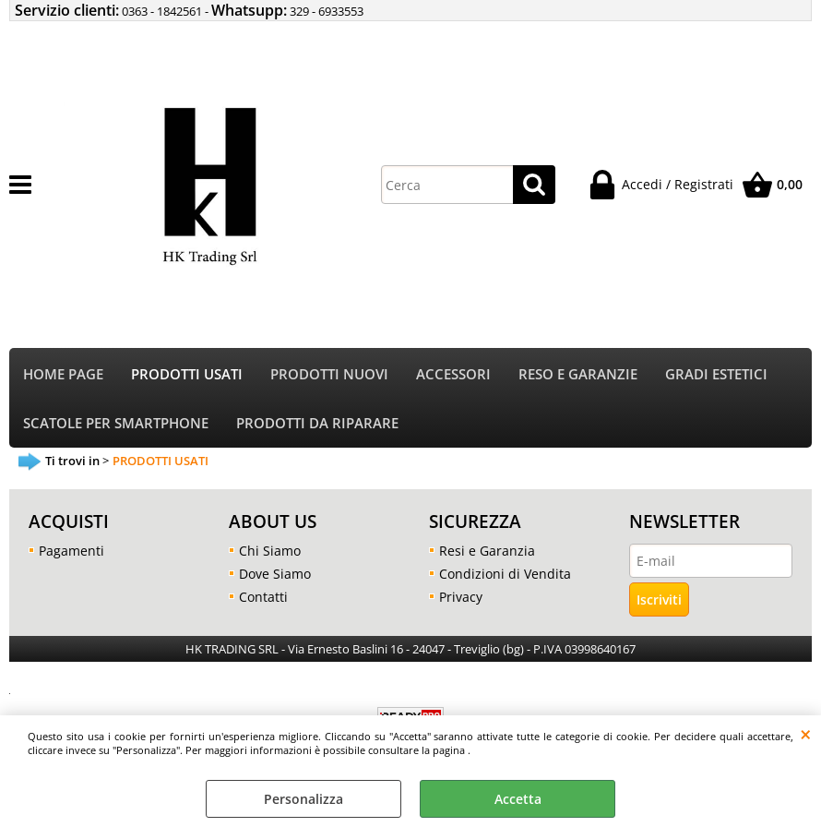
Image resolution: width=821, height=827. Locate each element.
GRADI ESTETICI (716, 374)
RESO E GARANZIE (577, 374)
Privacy (460, 596)
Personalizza (303, 799)
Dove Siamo (275, 573)
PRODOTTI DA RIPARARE (317, 423)
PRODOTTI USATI (187, 374)
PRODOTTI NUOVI (329, 374)
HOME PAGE (63, 374)
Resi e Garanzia (487, 550)
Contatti (263, 596)
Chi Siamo (270, 550)
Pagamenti (71, 550)
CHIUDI (806, 734)
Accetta (517, 799)
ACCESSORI (453, 374)
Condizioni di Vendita (505, 573)
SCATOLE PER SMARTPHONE (115, 423)
